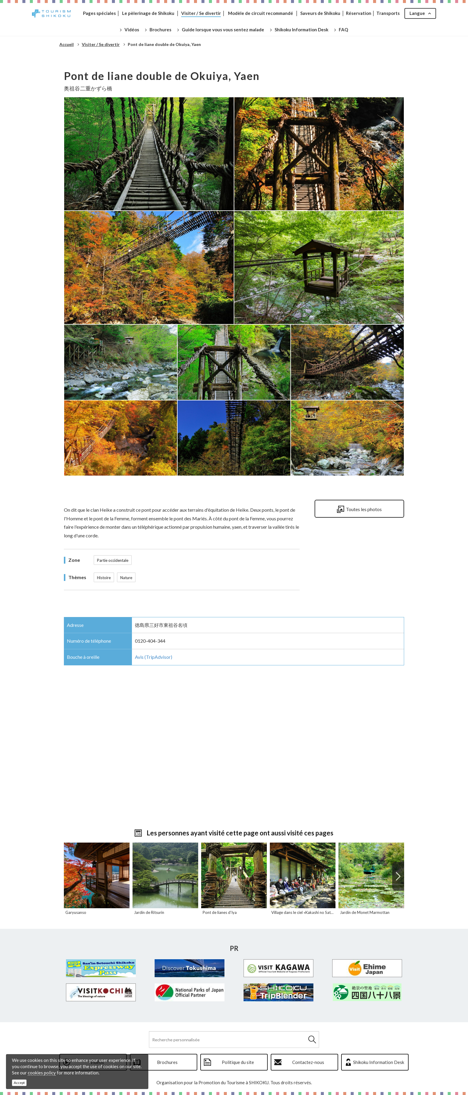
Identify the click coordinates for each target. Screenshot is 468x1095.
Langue (417, 13)
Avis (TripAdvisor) (153, 657)
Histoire (104, 577)
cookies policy (42, 1072)
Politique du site (238, 1062)
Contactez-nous (308, 1062)
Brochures (167, 1062)
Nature (126, 577)
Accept (19, 1082)
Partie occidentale (112, 560)
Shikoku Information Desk (378, 1062)
